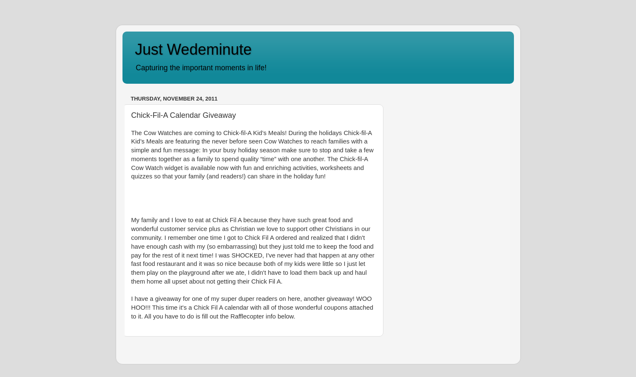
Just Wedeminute (193, 49)
